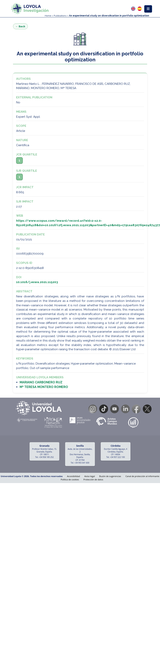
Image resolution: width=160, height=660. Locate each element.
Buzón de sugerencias (110, 476)
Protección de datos (93, 479)
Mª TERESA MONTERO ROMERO (44, 387)
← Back (20, 26)
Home (48, 15)
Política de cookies (70, 479)
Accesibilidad (73, 476)
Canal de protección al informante (142, 476)
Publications (60, 15)
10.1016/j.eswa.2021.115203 (37, 282)
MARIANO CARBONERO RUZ (41, 382)
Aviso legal (89, 476)
